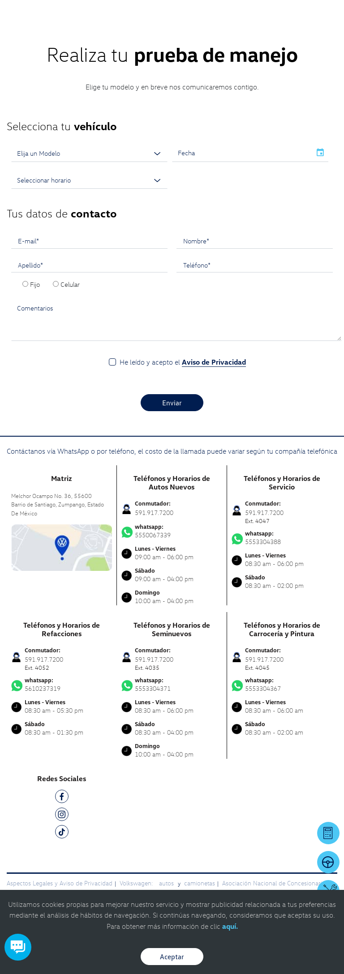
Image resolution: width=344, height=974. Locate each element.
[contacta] (61, 547)
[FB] (62, 798)
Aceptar (172, 956)
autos (167, 883)
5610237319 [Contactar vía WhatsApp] (61, 684)
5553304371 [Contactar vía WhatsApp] (171, 684)
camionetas (199, 883)
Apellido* (30, 265)
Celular (70, 284)
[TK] (62, 833)
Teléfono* (197, 265)
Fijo (35, 284)
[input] (242, 153)
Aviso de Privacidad (214, 361)
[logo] (172, 26)
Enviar (172, 402)
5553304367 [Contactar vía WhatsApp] (282, 684)
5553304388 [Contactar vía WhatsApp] (282, 537)
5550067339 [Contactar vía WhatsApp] (171, 531)
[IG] (62, 816)
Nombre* (196, 241)
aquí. (230, 926)
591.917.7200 (154, 512)
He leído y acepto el (183, 362)
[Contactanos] (212, 13)
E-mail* (28, 241)
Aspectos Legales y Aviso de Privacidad (59, 883)
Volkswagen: (137, 883)
